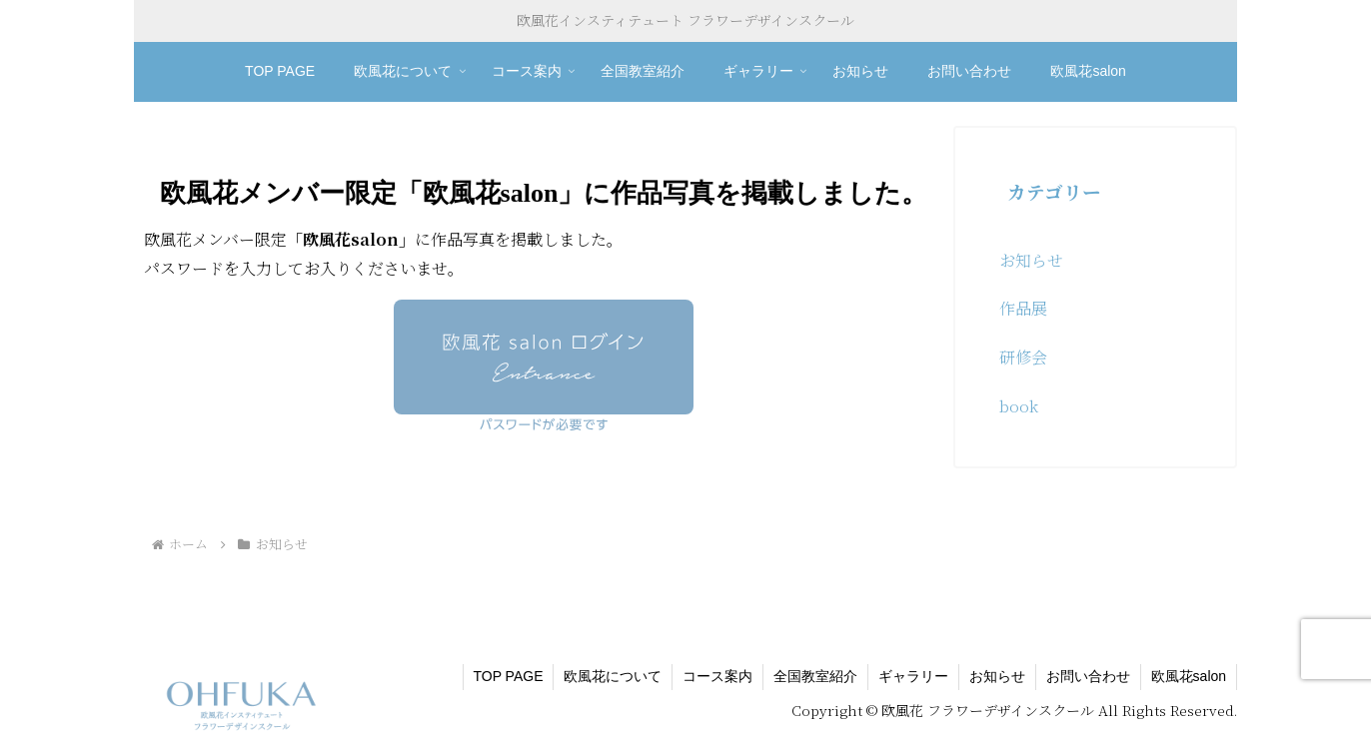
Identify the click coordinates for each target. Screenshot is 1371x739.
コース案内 (717, 676)
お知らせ (997, 676)
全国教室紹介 (815, 676)
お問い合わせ (1088, 676)
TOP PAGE (508, 676)
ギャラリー (913, 676)
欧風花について (613, 676)
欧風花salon (1188, 676)
